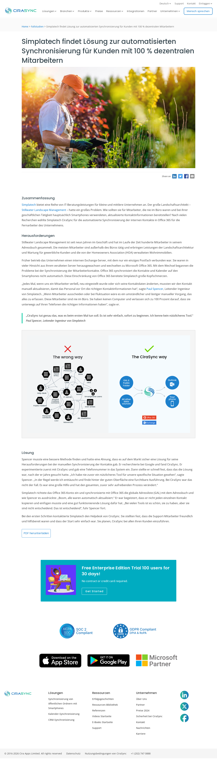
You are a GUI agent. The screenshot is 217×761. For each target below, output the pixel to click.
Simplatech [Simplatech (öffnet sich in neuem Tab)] (29, 205)
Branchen (66, 11)
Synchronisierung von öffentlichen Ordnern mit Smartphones (62, 703)
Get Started (94, 591)
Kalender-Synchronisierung (64, 713)
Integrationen (135, 11)
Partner (152, 11)
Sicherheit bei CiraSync (149, 716)
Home (25, 26)
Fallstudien (37, 26)
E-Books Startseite (102, 722)
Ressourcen (113, 11)
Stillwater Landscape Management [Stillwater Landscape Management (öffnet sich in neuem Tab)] (44, 210)
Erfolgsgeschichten (103, 699)
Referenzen (98, 710)
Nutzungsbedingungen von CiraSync (105, 753)
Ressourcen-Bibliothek (105, 704)
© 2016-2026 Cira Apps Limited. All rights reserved (33, 753)
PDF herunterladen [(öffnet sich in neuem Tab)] (36, 533)
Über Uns (141, 699)
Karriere (140, 733)
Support (179, 3)
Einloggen (204, 3)
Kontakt (191, 3)
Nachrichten (143, 728)
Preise (99, 11)
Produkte (83, 11)
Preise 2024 (142, 710)
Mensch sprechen (198, 11)
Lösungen (48, 11)
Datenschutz (73, 753)
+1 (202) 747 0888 (141, 753)
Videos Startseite (101, 716)
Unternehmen (169, 11)
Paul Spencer (154, 289)
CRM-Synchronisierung (61, 719)
